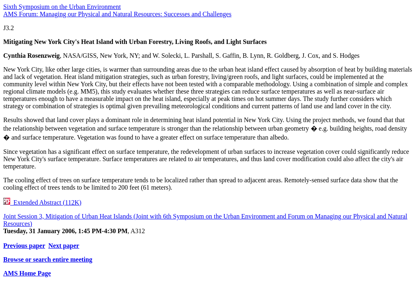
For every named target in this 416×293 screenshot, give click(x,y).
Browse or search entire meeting (47, 259)
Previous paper (24, 245)
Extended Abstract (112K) (42, 202)
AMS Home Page (27, 273)
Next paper (63, 245)
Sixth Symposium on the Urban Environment (62, 6)
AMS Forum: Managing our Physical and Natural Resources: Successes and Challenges (117, 14)
